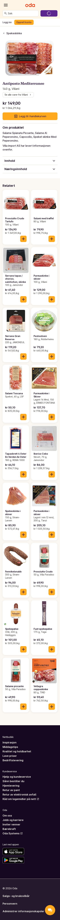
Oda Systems (13, 833)
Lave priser (10, 755)
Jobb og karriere (13, 820)
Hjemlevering (11, 785)
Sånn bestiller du (13, 781)
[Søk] (5, 13)
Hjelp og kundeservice (17, 776)
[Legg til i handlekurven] (23, 239)
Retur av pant (11, 790)
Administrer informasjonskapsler (23, 911)
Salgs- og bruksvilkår (16, 896)
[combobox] (22, 13)
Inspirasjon (9, 742)
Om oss (7, 815)
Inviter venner (11, 824)
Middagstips (10, 747)
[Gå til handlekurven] (48, 13)
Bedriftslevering (13, 760)
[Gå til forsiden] (30, 5)
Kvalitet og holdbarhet (17, 751)
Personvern (10, 903)
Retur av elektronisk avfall (19, 794)
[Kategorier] (6, 5)
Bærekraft (9, 829)
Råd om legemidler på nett (21, 799)
